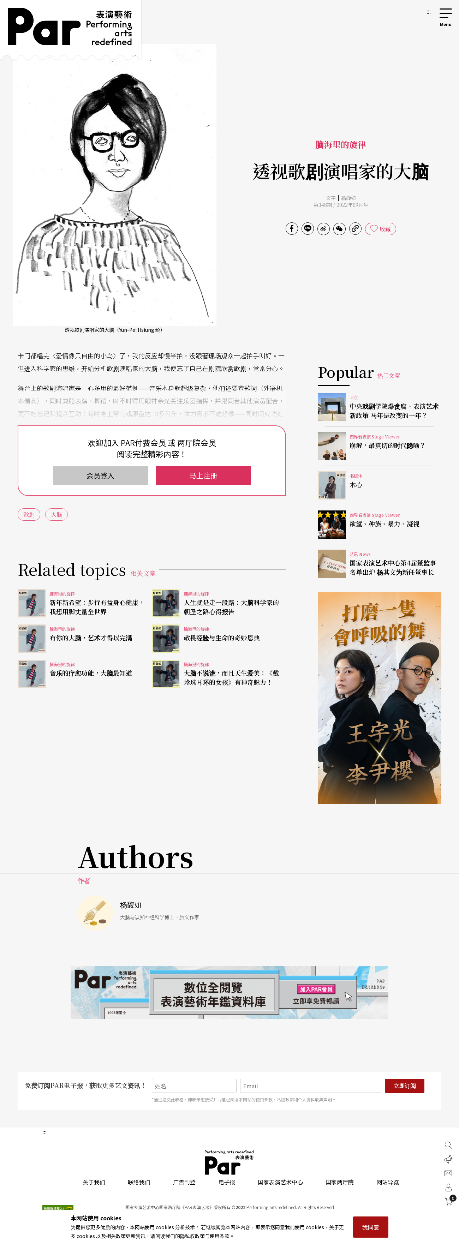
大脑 (56, 514)
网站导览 (387, 1182)
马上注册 (203, 475)
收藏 (385, 229)
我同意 (370, 1227)
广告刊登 (184, 1182)
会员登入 (100, 475)
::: (429, 11)
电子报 (226, 1182)
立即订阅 (404, 1086)
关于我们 (94, 1182)
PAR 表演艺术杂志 (229, 1162)
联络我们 (139, 1182)
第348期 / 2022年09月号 (341, 204)
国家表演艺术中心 (280, 1182)
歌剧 (29, 514)
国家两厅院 (340, 1182)
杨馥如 (348, 197)
